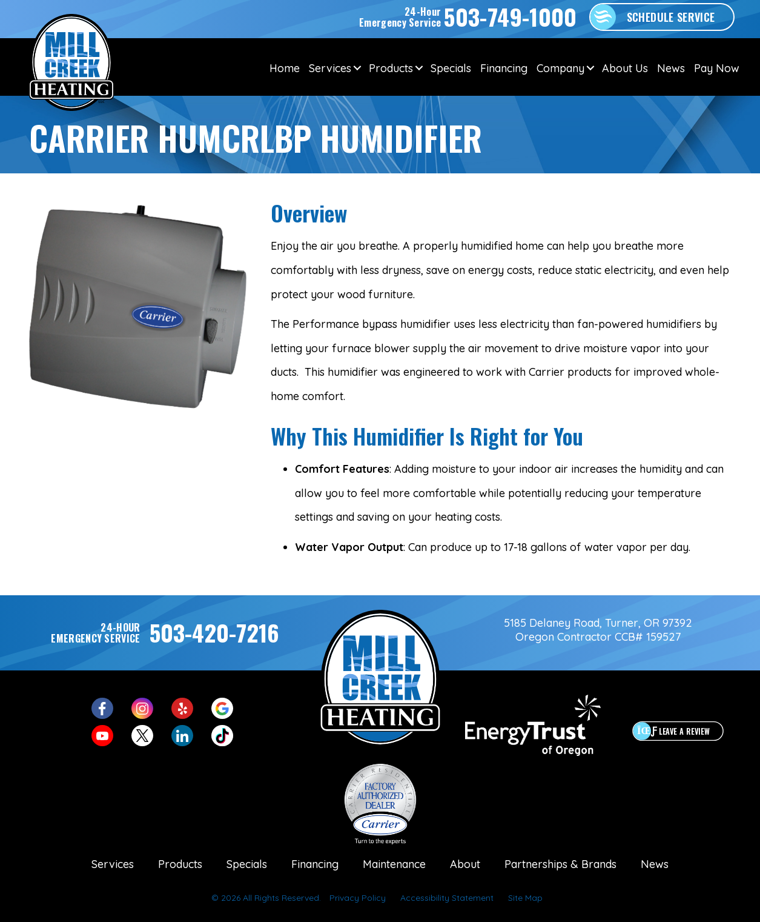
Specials (451, 68)
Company (560, 68)
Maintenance (394, 864)
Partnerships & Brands (560, 864)
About (465, 864)
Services (330, 68)
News (671, 68)
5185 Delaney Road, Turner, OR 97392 (598, 623)
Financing (503, 68)
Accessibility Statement (447, 897)
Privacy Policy (357, 897)
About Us (625, 68)
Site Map (525, 897)
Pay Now (716, 68)
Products (391, 68)
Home (284, 68)
